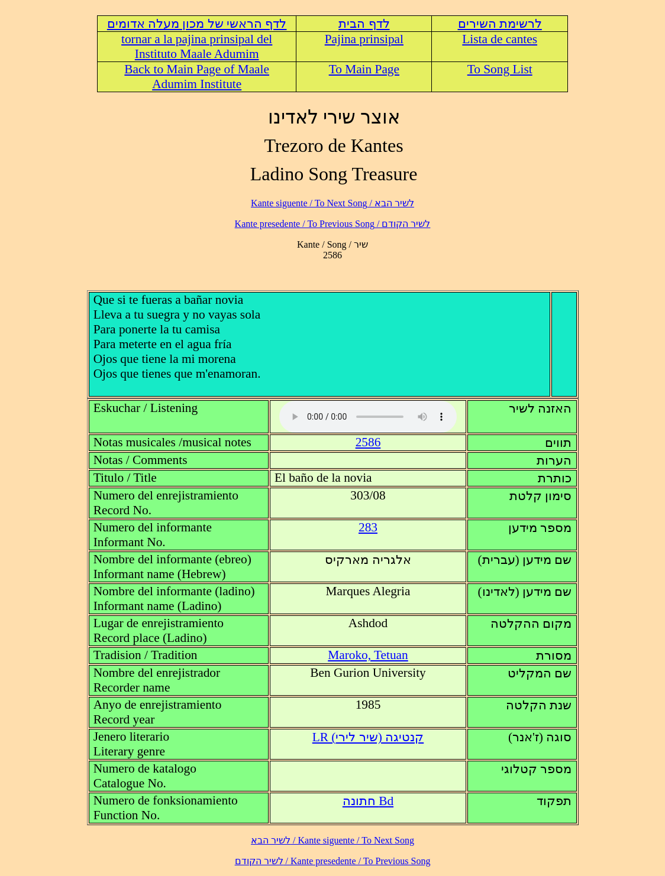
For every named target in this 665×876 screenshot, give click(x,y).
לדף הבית (363, 24)
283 (368, 527)
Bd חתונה (368, 801)
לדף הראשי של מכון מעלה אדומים (197, 24)
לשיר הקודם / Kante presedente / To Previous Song (333, 224)
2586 (368, 442)
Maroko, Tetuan (368, 655)
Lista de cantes (499, 39)
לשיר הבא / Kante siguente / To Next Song (332, 203)
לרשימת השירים (500, 24)
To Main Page (364, 69)
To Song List (499, 69)
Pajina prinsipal (364, 39)
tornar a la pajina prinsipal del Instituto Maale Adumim (196, 46)
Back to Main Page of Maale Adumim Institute (196, 76)
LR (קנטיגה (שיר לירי (368, 737)
